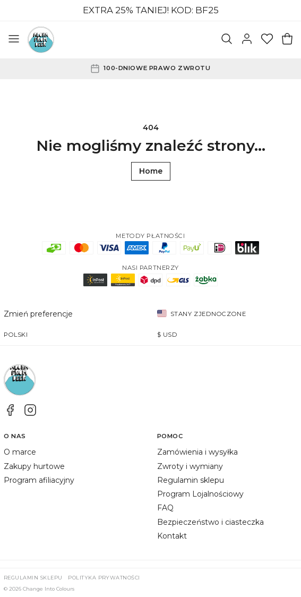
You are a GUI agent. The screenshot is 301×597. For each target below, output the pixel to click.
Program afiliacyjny (39, 480)
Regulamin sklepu (190, 480)
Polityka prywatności (104, 578)
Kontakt (172, 536)
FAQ (165, 508)
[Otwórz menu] (13, 39)
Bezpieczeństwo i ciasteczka (210, 522)
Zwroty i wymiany (190, 466)
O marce (20, 452)
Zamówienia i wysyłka (197, 452)
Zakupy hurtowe (34, 466)
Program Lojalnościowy (200, 494)
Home (150, 171)
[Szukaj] (226, 39)
